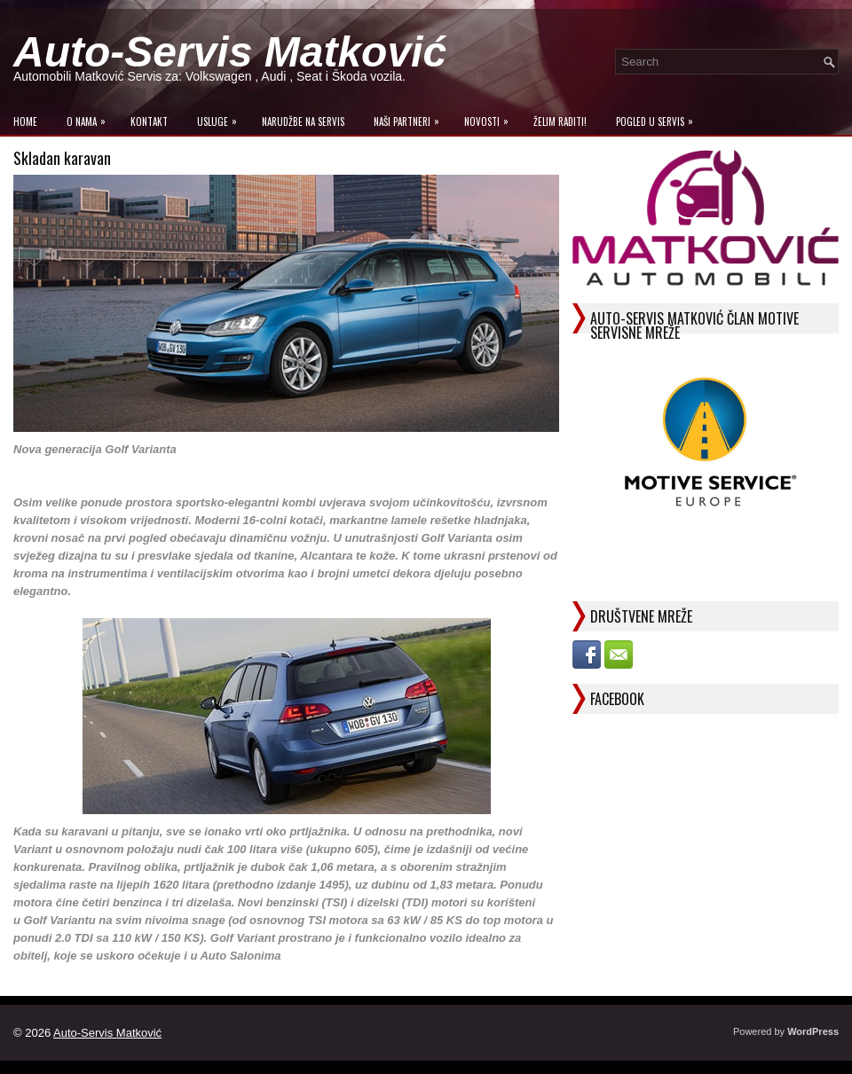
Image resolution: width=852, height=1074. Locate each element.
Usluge (221, 117)
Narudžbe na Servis (303, 121)
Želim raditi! (560, 121)
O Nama (90, 117)
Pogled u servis (659, 117)
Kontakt (149, 121)
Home (25, 121)
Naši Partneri (411, 117)
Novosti (490, 117)
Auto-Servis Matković (229, 51)
